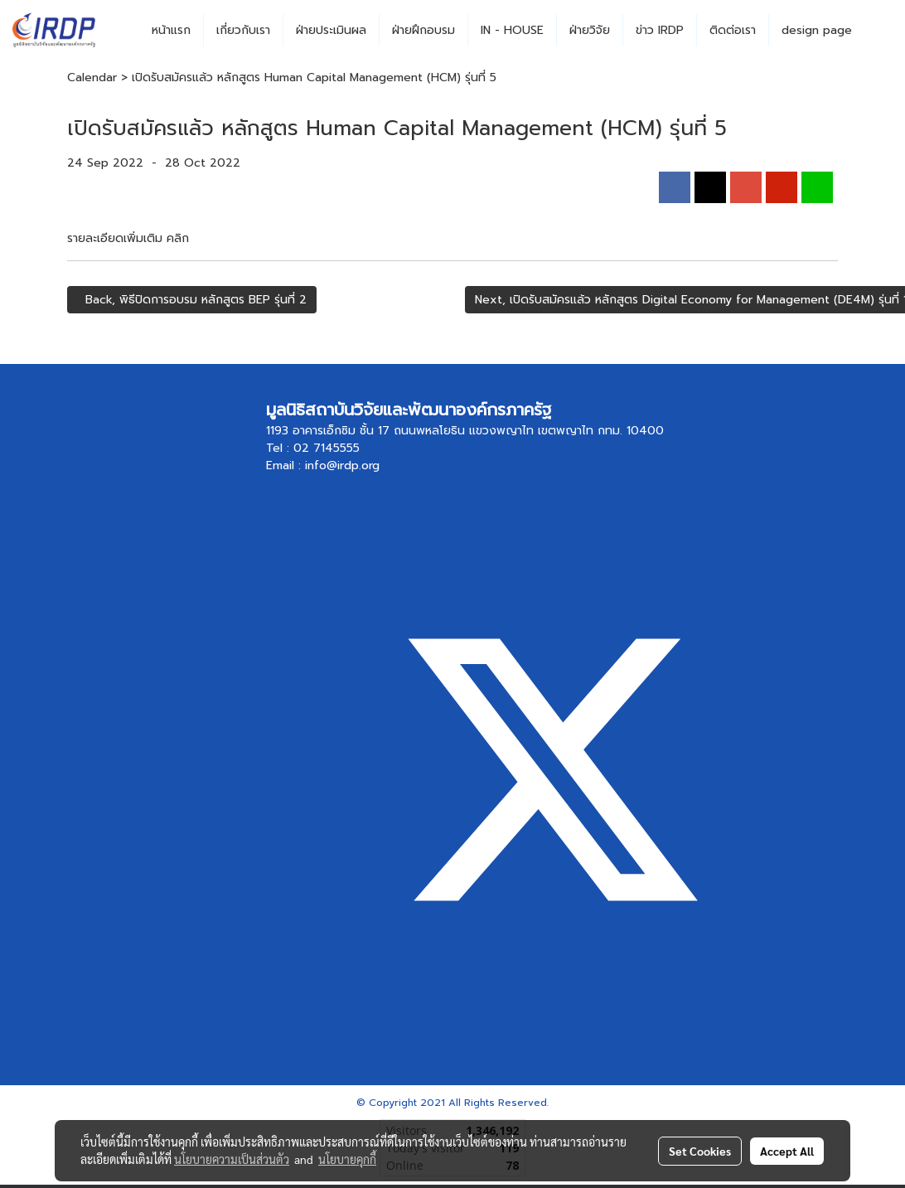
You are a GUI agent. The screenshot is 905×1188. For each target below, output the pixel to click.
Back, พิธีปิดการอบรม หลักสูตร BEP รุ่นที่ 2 (192, 299)
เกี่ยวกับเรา (243, 30)
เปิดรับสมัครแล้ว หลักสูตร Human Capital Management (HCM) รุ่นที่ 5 (314, 77)
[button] (879, 30)
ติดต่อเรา (732, 30)
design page (817, 30)
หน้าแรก (171, 30)
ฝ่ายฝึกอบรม (423, 30)
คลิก (178, 238)
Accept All (787, 1150)
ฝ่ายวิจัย (589, 30)
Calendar (92, 77)
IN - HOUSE (512, 30)
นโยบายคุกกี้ (347, 1159)
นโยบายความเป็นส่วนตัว (231, 1159)
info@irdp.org (342, 465)
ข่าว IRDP (660, 30)
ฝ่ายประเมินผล (331, 30)
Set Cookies (700, 1150)
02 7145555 (326, 448)
